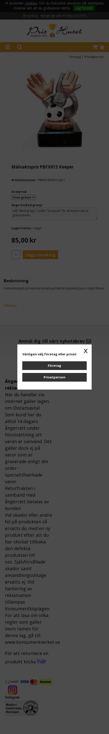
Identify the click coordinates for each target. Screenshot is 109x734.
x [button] (86, 350)
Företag (54, 365)
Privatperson (54, 377)
